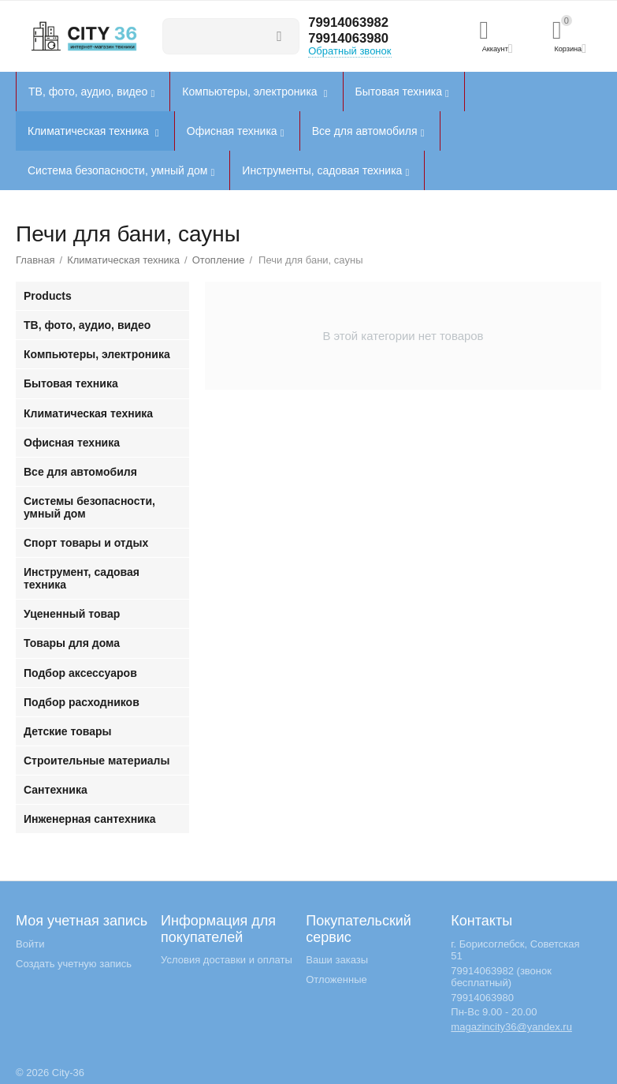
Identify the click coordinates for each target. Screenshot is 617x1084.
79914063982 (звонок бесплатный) (501, 977)
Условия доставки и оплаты (226, 960)
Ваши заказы (337, 960)
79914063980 (351, 39)
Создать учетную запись (74, 964)
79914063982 (351, 23)
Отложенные (336, 979)
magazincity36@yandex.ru (511, 1027)
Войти (30, 944)
